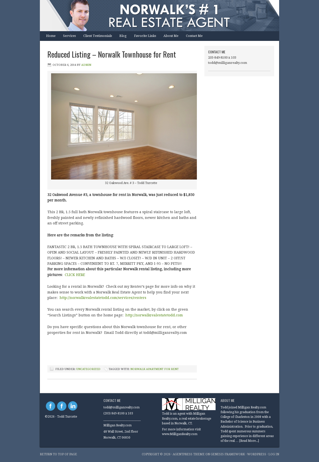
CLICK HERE (75, 275)
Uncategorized (88, 369)
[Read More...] (249, 441)
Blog (123, 36)
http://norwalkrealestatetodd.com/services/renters (103, 298)
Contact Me (194, 36)
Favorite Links (145, 36)
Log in (273, 454)
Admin (86, 65)
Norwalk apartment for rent (154, 369)
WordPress (256, 454)
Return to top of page (58, 454)
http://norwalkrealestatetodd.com (154, 315)
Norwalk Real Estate (154, 15)
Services (69, 36)
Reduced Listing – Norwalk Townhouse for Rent (111, 54)
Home (51, 36)
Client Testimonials (97, 36)
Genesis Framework (228, 454)
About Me (170, 36)
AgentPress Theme (189, 454)
